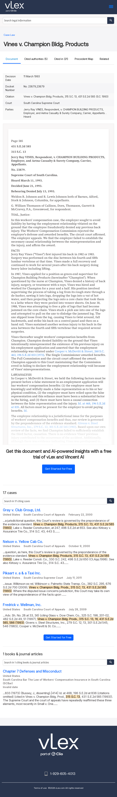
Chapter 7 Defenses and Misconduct (32, 671)
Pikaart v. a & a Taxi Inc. (22, 573)
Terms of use (40, 788)
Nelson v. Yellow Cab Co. (23, 542)
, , (54, 425)
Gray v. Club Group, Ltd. (22, 510)
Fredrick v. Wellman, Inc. (22, 605)
